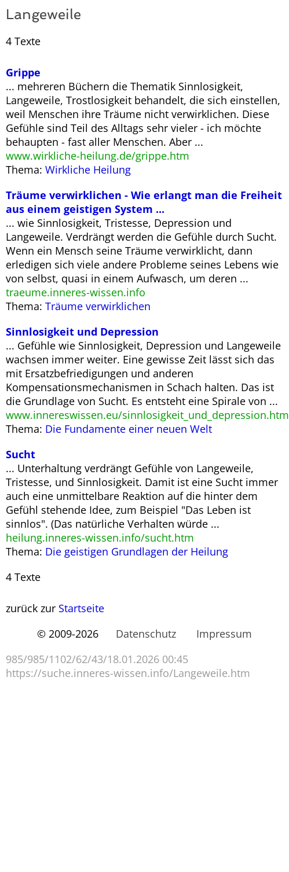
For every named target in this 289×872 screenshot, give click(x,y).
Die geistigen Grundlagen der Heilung (136, 551)
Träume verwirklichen (98, 306)
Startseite (81, 608)
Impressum (224, 634)
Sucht (20, 454)
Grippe (23, 72)
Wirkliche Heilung (88, 169)
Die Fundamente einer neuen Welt (128, 429)
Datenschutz (146, 634)
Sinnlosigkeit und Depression (82, 332)
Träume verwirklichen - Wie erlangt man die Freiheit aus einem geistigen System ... (144, 202)
